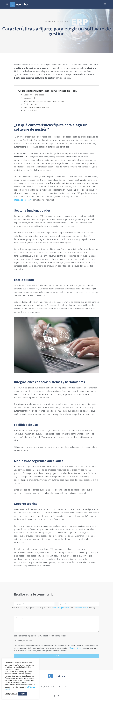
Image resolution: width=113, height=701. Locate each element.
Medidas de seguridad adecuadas (37, 107)
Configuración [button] (11, 694)
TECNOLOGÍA (62, 21)
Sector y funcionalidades (34, 94)
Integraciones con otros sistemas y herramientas (44, 101)
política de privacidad (61, 607)
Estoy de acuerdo (25, 640)
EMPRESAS (50, 21)
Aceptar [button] (22, 693)
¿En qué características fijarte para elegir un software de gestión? (47, 91)
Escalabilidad (29, 98)
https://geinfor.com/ (23, 199)
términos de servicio (80, 607)
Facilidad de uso (30, 104)
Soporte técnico (30, 110)
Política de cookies (69, 687)
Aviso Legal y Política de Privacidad (49, 687)
